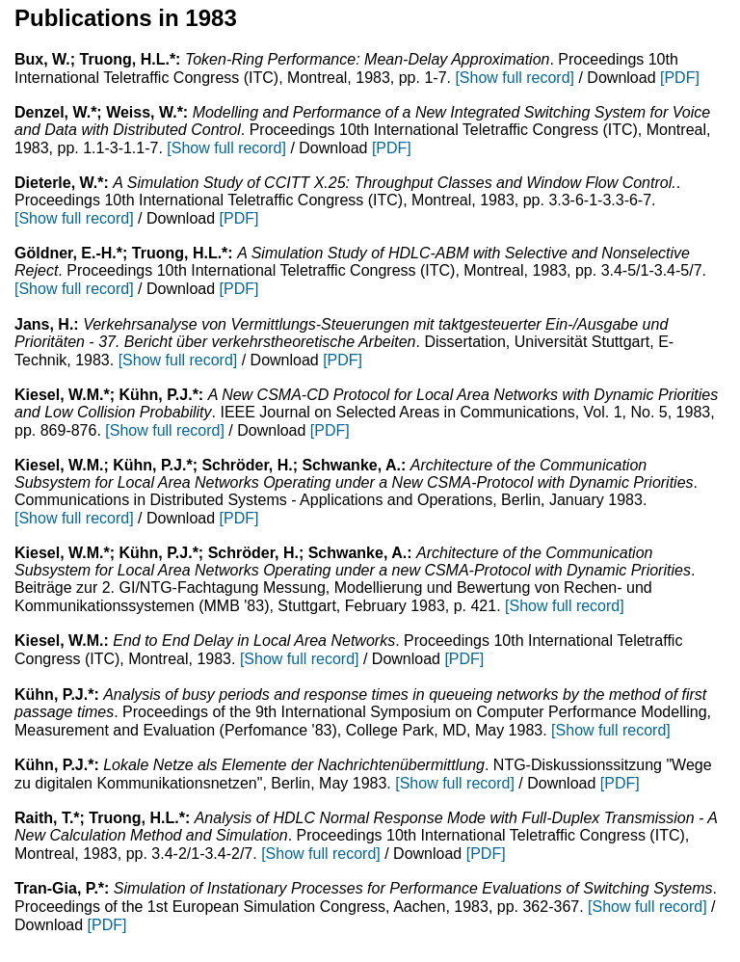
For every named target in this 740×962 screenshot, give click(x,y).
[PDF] (680, 77)
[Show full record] (514, 77)
